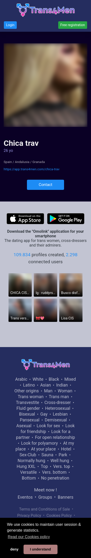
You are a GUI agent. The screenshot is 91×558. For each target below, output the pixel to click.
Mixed (70, 379)
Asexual (23, 425)
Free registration (72, 25)
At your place (43, 449)
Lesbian (60, 414)
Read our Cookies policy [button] (29, 537)
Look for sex (48, 425)
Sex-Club (27, 454)
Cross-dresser (57, 402)
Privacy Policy (29, 515)
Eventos (25, 497)
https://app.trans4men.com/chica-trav (31, 169)
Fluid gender (28, 408)
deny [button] (14, 549)
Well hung (59, 460)
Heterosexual (57, 408)
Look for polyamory (39, 443)
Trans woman (30, 396)
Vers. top (61, 466)
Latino (29, 385)
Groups (45, 497)
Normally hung (31, 460)
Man (48, 390)
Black (54, 379)
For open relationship (55, 437)
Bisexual (27, 414)
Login (10, 25)
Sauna (47, 454)
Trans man (59, 396)
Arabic (21, 379)
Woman (65, 390)
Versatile (28, 472)
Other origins (26, 390)
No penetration (55, 478)
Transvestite (27, 402)
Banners (65, 497)
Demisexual (56, 420)
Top (44, 466)
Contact (45, 184)
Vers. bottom (54, 472)
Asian (45, 385)
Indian (62, 385)
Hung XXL (26, 466)
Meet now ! (45, 490)
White (38, 379)
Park (62, 454)
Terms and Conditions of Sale (44, 509)
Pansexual (30, 420)
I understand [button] (40, 549)
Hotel (66, 449)
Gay (44, 414)
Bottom (29, 478)
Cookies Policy (59, 515)
